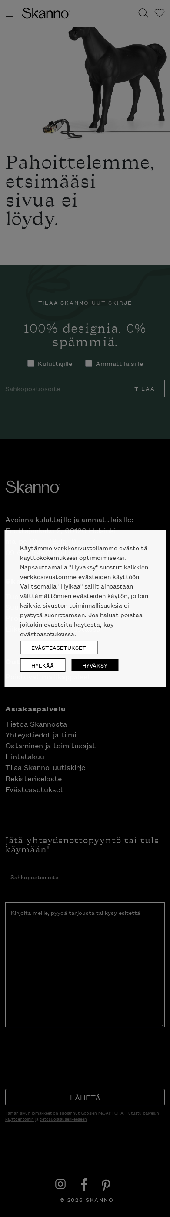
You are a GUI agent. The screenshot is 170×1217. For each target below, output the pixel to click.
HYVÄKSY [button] (94, 665)
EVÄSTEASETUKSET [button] (58, 647)
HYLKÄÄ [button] (42, 665)
